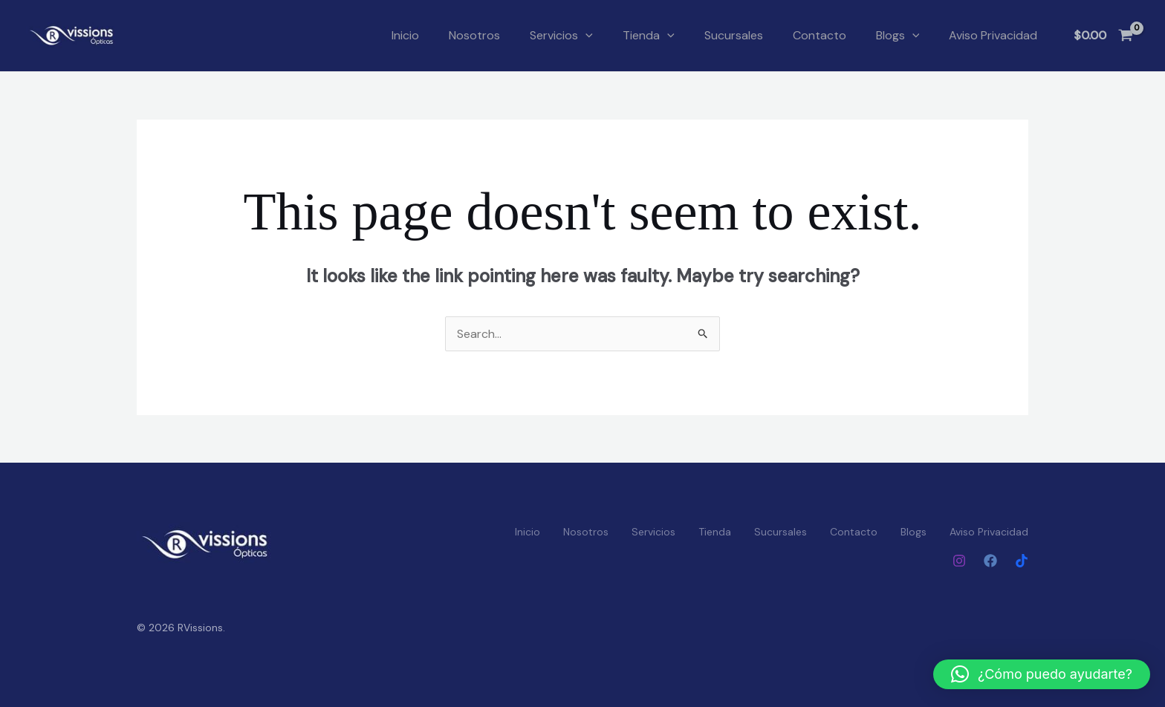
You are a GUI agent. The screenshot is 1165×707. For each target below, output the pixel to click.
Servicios (561, 35)
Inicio (405, 35)
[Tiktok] (1021, 560)
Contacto (819, 35)
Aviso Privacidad (993, 35)
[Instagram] (959, 560)
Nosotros (474, 35)
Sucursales (733, 35)
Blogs (898, 35)
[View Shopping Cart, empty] (1103, 35)
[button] (585, 35)
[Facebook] (990, 560)
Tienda (649, 35)
